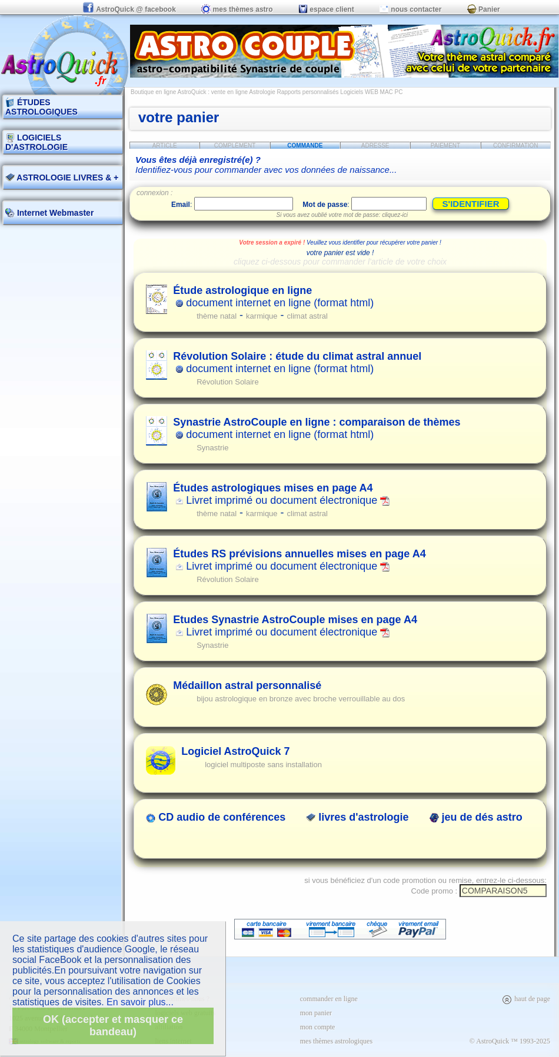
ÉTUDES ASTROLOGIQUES (41, 107)
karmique (261, 316)
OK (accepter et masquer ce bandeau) (113, 1025)
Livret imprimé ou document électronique (281, 494)
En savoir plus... (140, 1002)
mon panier (316, 1013)
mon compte (317, 1027)
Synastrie (212, 447)
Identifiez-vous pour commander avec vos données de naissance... (266, 165)
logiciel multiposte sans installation (263, 764)
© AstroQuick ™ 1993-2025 (510, 1041)
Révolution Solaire (228, 381)
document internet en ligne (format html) (273, 297)
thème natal (217, 316)
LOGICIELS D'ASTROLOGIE (36, 142)
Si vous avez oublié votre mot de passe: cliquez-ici (342, 215)
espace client (326, 9)
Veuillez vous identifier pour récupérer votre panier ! (374, 242)
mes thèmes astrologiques (336, 1041)
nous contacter (410, 9)
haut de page (525, 999)
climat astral (307, 316)
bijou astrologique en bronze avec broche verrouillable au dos (301, 698)
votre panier (178, 117)
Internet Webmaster (54, 213)
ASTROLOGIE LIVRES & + (61, 177)
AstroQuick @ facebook (130, 9)
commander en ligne (329, 999)
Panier (483, 9)
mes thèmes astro (236, 9)
